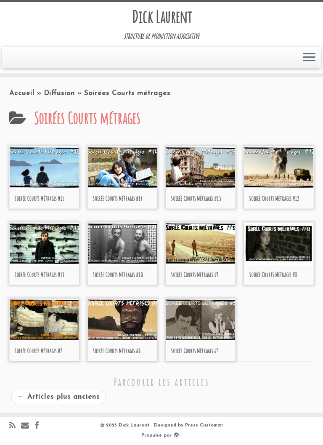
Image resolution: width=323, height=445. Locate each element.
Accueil (21, 93)
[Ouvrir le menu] (309, 57)
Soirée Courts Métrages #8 (273, 275)
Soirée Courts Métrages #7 (38, 351)
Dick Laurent (162, 17)
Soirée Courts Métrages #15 (39, 199)
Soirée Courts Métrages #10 (118, 275)
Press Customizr (204, 425)
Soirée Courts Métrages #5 (195, 351)
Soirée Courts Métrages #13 (196, 199)
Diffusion (59, 93)
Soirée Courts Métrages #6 (116, 351)
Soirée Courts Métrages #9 (194, 275)
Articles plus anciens (59, 396)
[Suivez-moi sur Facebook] (39, 426)
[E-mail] (27, 426)
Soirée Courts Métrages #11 (39, 275)
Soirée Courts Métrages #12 (274, 199)
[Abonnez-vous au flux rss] (15, 426)
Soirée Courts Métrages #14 (117, 199)
